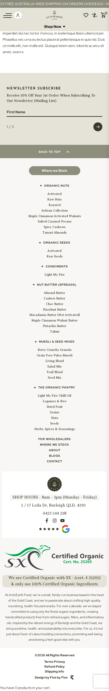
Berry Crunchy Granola (55, 350)
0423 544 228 (54, 513)
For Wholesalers (54, 439)
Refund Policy (54, 667)
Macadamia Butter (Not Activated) (54, 315)
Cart (103, 15)
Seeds (54, 423)
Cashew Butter (54, 298)
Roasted (55, 205)
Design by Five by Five (51, 677)
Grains (54, 412)
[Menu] (7, 15)
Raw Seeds (55, 256)
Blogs (54, 456)
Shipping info (54, 671)
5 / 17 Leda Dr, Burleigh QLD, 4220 (53, 505)
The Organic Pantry (56, 387)
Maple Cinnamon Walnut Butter (54, 320)
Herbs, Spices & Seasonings (54, 429)
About (54, 450)
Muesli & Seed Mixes (56, 341)
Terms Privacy (54, 662)
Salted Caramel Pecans (55, 221)
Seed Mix (54, 377)
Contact (54, 461)
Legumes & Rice (55, 401)
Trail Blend (54, 372)
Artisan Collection (54, 210)
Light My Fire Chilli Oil (54, 395)
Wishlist (85, 15)
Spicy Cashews (55, 227)
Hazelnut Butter (54, 309)
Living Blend (54, 361)
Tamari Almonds (54, 232)
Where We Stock (54, 445)
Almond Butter (54, 293)
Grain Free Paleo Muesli (54, 355)
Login (17, 15)
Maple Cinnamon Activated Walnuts (54, 216)
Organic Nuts (56, 186)
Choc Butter (54, 304)
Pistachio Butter (54, 326)
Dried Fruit (55, 406)
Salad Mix (54, 366)
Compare (94, 15)
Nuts (54, 418)
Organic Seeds (56, 242)
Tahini (54, 331)
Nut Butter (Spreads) (56, 285)
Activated (54, 194)
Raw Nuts (54, 199)
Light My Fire (55, 274)
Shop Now (54, 26)
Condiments (57, 266)
